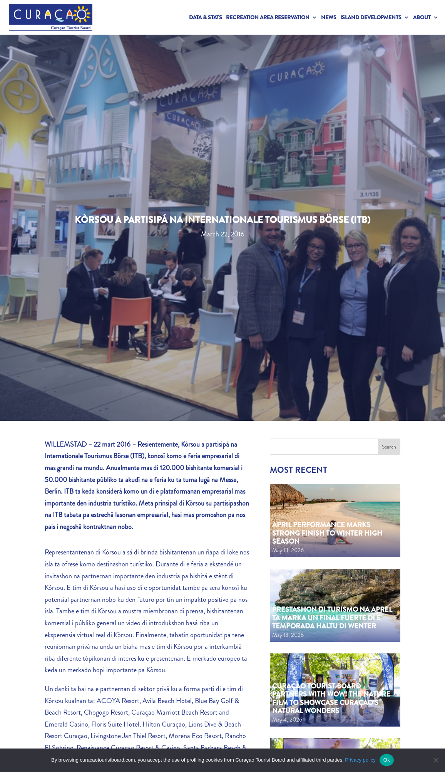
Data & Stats (205, 17)
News (328, 17)
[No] (435, 760)
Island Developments (371, 17)
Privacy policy (360, 760)
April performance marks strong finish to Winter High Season (327, 533)
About (422, 17)
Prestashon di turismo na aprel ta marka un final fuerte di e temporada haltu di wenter (332, 618)
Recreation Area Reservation (267, 17)
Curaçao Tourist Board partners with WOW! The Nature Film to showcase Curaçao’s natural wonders (331, 698)
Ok (386, 760)
